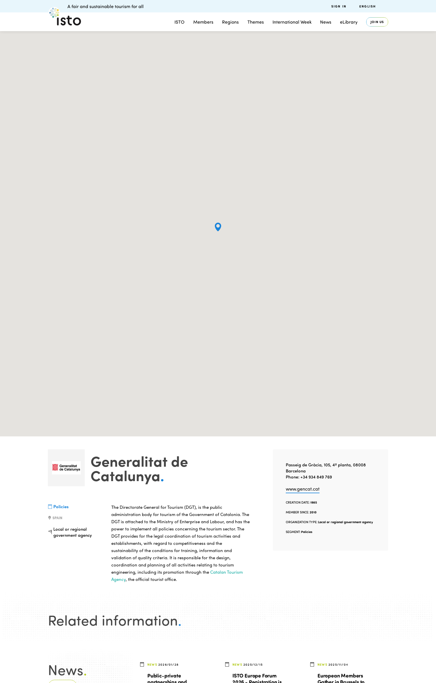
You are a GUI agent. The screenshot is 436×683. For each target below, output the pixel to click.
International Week (291, 22)
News (325, 22)
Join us (377, 22)
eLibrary (349, 22)
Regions (230, 22)
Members (203, 22)
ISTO (179, 22)
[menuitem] (373, 6)
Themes (255, 22)
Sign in (338, 6)
